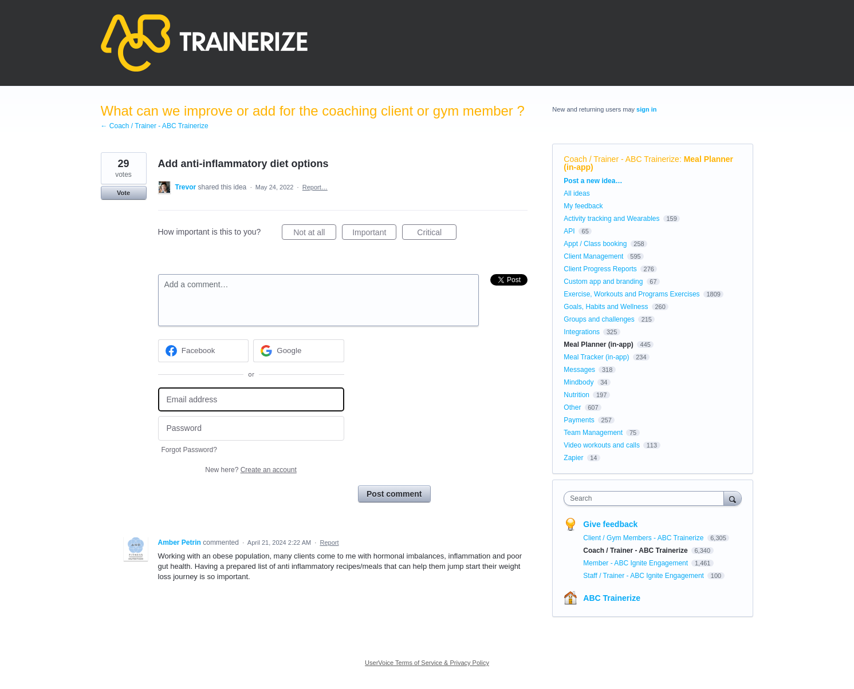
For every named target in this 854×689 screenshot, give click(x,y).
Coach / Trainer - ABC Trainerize (621, 159)
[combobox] (646, 498)
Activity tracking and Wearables (611, 219)
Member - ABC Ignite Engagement (636, 563)
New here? (250, 470)
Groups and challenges (599, 319)
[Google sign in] (298, 350)
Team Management (593, 433)
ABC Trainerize (611, 598)
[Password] (251, 428)
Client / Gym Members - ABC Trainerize (644, 538)
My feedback (583, 206)
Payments (579, 420)
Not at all (314, 234)
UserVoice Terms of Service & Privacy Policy (427, 662)
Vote (123, 192)
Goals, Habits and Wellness (606, 307)
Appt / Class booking (595, 244)
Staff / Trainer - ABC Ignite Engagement (644, 576)
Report (329, 542)
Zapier (573, 458)
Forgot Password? (189, 450)
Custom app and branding (603, 282)
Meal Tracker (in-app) (596, 357)
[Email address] (251, 399)
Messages (579, 370)
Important (374, 234)
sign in (646, 109)
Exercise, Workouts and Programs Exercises (631, 294)
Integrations (582, 332)
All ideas (576, 193)
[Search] (732, 498)
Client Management (593, 256)
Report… (315, 187)
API (569, 231)
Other (572, 407)
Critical (436, 234)
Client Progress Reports (600, 269)
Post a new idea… (593, 181)
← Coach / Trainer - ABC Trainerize (154, 126)
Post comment (394, 493)
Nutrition (576, 395)
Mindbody (578, 382)
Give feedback (610, 524)
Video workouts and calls (602, 445)
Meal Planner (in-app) (598, 344)
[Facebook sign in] (203, 350)
